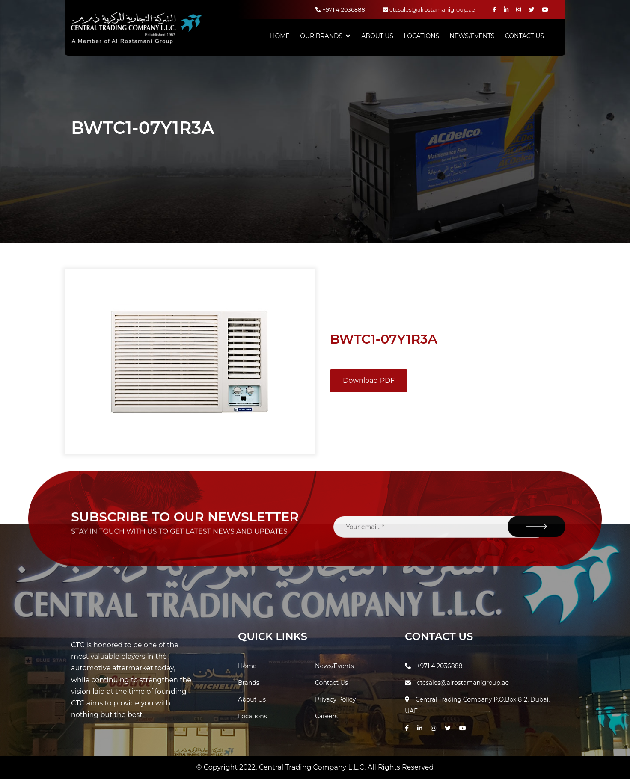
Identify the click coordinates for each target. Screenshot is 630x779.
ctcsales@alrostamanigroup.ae (429, 9)
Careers (326, 716)
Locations (421, 36)
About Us (377, 36)
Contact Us (524, 36)
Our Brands (321, 36)
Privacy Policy (335, 699)
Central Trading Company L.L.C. (313, 767)
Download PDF (369, 380)
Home (280, 36)
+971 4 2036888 (340, 9)
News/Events (471, 36)
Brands (248, 683)
